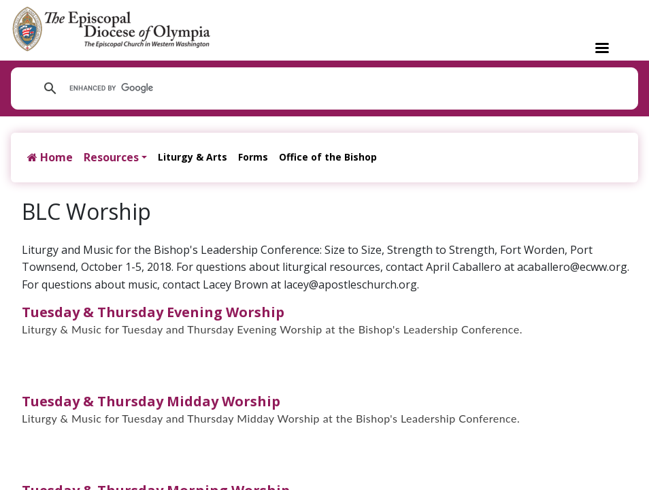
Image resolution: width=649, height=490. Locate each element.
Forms (253, 156)
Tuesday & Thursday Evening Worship (153, 312)
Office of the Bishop (328, 156)
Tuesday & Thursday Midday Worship (151, 401)
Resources (111, 157)
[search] (251, 88)
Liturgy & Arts (192, 156)
